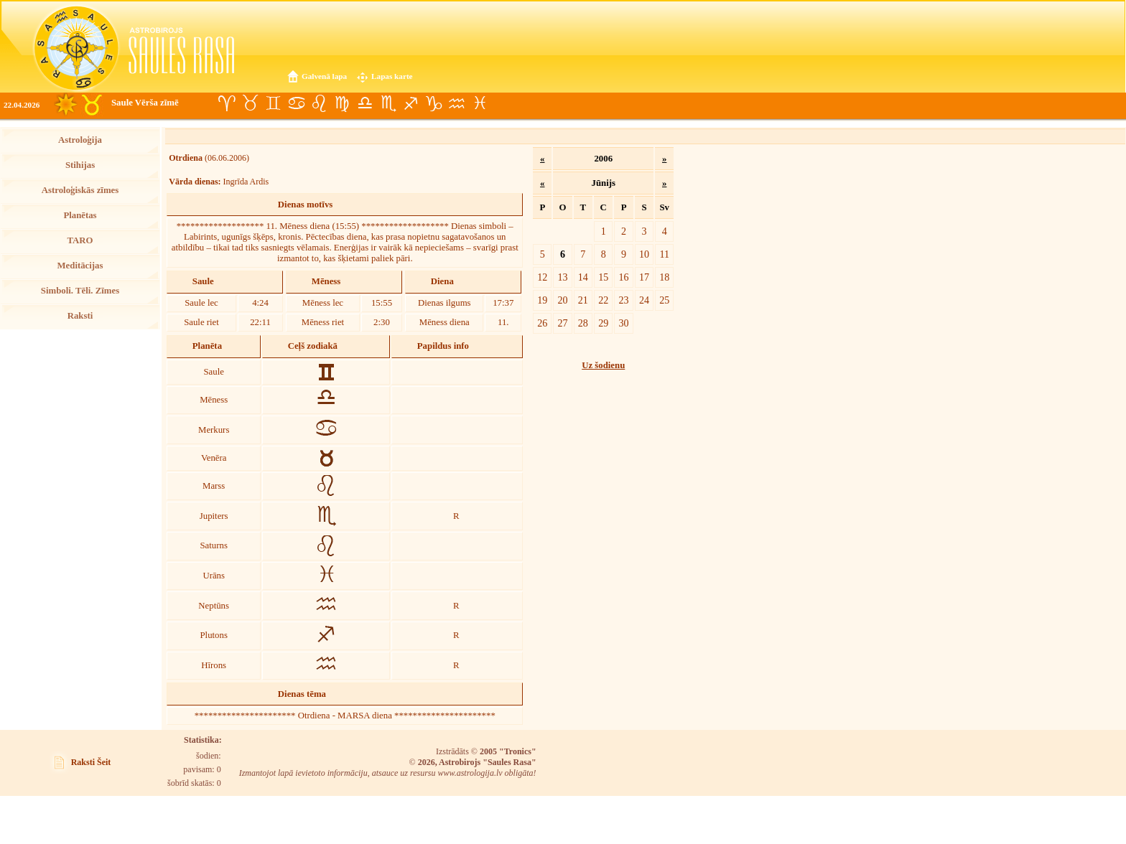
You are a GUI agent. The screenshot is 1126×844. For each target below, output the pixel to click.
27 (562, 323)
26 (542, 323)
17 (644, 277)
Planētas (79, 215)
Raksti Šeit (91, 762)
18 (664, 277)
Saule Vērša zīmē (145, 103)
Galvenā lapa (324, 76)
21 (583, 300)
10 (644, 254)
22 (603, 300)
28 (583, 323)
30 (624, 323)
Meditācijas (80, 266)
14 (583, 277)
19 (542, 300)
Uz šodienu (603, 365)
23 (624, 300)
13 (562, 277)
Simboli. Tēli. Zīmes (80, 291)
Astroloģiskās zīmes (80, 190)
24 (644, 300)
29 (603, 323)
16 (624, 277)
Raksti (80, 316)
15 (603, 277)
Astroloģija (80, 140)
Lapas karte (392, 76)
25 (664, 300)
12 (542, 277)
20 (562, 300)
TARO (80, 240)
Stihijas (80, 165)
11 (664, 254)
